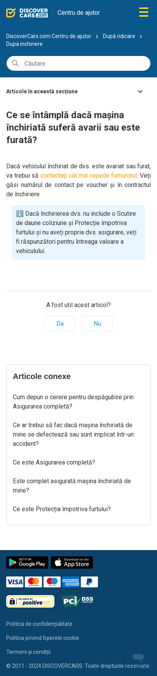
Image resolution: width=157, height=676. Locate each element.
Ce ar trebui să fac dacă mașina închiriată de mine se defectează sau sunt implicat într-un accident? (73, 434)
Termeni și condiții (28, 652)
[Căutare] (78, 63)
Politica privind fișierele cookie (42, 638)
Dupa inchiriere (24, 44)
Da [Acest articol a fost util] (60, 323)
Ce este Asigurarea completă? (54, 462)
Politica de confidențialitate (39, 624)
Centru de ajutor (79, 12)
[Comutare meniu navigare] (144, 12)
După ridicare (119, 36)
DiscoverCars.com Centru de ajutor (48, 36)
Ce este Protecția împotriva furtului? (62, 509)
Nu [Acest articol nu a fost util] (97, 323)
